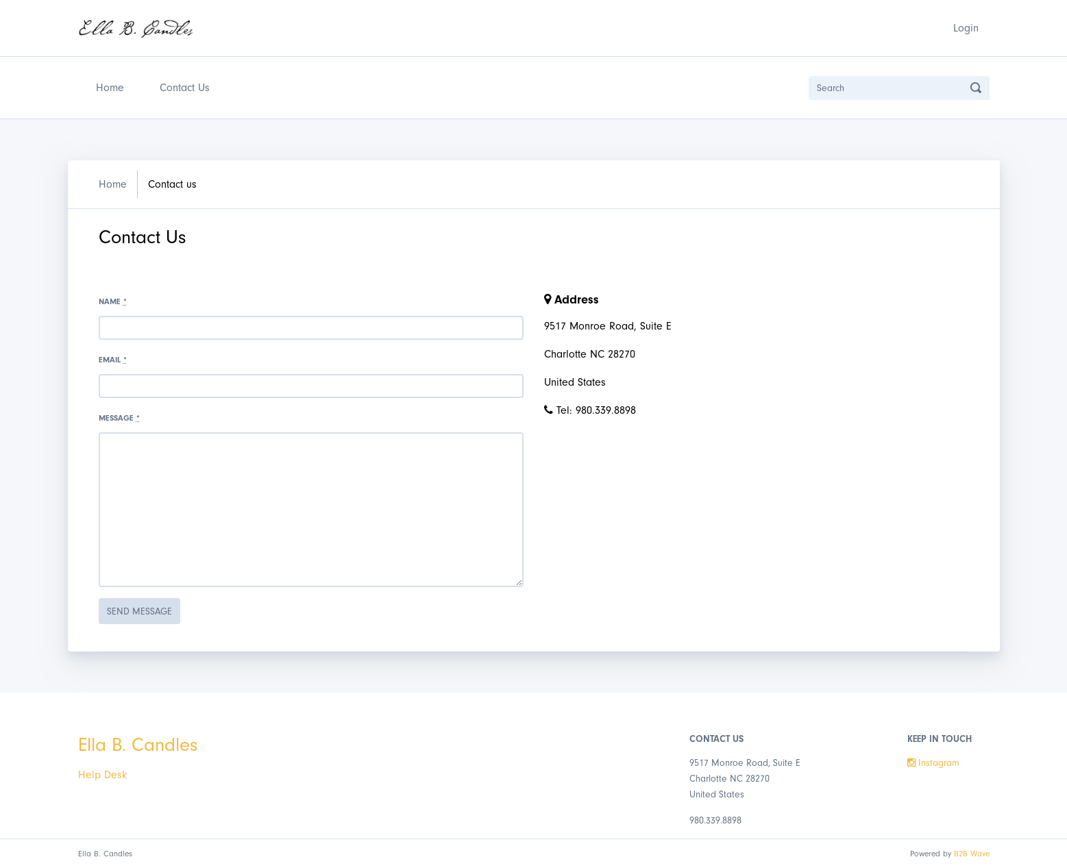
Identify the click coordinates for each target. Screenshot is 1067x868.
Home (113, 86)
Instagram (933, 763)
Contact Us (185, 88)
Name (113, 301)
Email (113, 359)
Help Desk (102, 775)
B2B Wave (972, 853)
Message (119, 418)
